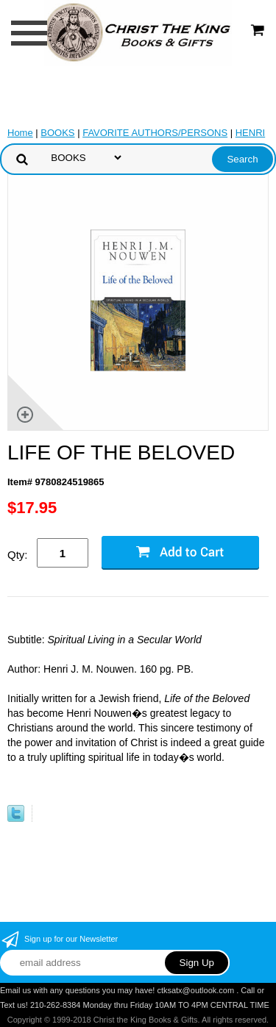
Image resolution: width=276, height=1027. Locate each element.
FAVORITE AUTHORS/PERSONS (154, 132)
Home (20, 132)
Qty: (17, 554)
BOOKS (57, 132)
